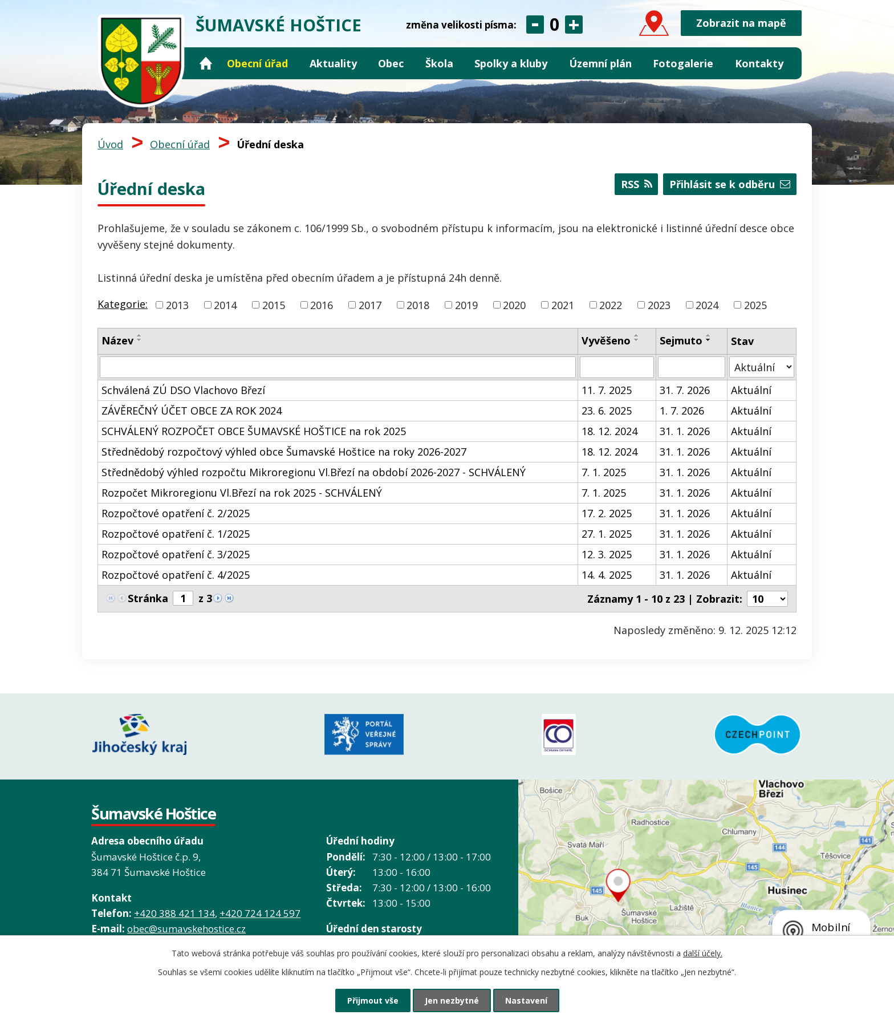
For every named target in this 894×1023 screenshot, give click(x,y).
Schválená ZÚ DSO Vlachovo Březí (183, 390)
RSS (636, 184)
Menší (535, 24)
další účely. (702, 953)
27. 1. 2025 (607, 534)
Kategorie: (122, 304)
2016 (321, 304)
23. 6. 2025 (607, 410)
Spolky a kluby (510, 63)
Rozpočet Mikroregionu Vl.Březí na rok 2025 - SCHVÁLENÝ (241, 493)
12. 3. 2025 (607, 554)
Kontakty (759, 63)
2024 (707, 304)
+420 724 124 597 (260, 913)
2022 (610, 304)
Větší (574, 24)
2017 (370, 304)
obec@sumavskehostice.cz (186, 928)
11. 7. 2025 (607, 390)
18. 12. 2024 (609, 431)
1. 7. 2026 (682, 410)
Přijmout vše (373, 1000)
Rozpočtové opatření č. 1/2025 (175, 534)
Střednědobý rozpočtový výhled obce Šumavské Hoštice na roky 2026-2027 (283, 451)
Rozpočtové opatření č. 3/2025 (175, 554)
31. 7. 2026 (685, 390)
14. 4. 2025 (607, 575)
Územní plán (600, 63)
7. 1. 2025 (604, 472)
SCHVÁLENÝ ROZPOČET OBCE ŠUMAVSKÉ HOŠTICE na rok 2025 (253, 431)
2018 (418, 304)
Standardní (554, 24)
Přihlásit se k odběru (729, 184)
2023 (659, 304)
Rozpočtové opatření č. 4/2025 (175, 575)
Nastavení (526, 1000)
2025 (755, 304)
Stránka (148, 598)
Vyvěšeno (606, 340)
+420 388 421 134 (174, 913)
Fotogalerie (683, 63)
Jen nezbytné (452, 1000)
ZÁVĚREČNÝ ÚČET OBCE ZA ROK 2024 (191, 410)
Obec (391, 63)
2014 (225, 304)
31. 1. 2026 (685, 431)
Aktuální (751, 390)
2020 (514, 304)
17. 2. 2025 (607, 513)
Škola (439, 63)
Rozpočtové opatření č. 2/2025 (175, 513)
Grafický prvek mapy (706, 901)
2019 (466, 304)
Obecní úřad (257, 63)
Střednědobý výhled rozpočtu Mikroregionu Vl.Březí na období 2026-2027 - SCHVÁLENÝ (313, 472)
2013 (177, 304)
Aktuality (333, 63)
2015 (273, 304)
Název (117, 340)
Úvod (206, 63)
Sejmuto (681, 340)
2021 (562, 304)
